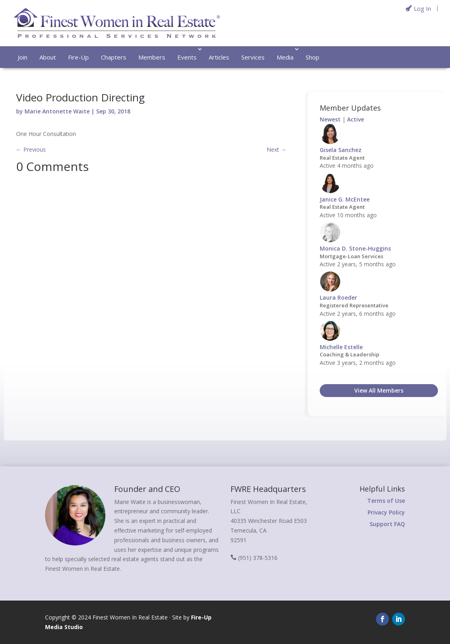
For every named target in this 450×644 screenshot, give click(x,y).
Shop (312, 57)
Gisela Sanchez (341, 150)
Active (355, 119)
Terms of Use (386, 500)
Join (22, 57)
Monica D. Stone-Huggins (355, 248)
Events (187, 57)
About (47, 57)
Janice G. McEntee (345, 199)
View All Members (378, 390)
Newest (330, 119)
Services (253, 57)
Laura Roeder (338, 297)
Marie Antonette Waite (57, 111)
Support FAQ (387, 524)
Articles (219, 57)
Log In (422, 8)
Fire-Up (78, 57)
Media (285, 57)
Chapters (113, 57)
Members (151, 57)
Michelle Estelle (341, 347)
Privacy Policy (386, 512)
